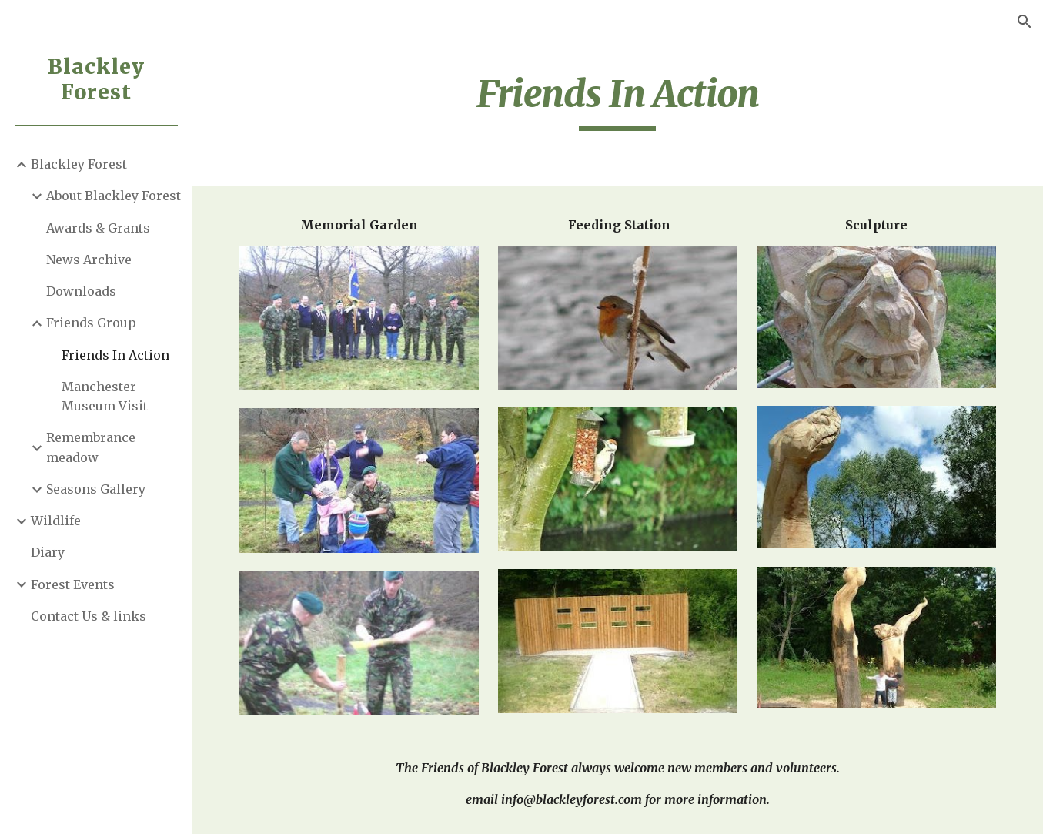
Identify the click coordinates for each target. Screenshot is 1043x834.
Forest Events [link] (73, 584)
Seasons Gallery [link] (95, 489)
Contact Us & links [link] (88, 616)
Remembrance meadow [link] (90, 447)
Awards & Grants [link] (98, 228)
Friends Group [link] (91, 322)
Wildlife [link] (56, 520)
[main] (618, 101)
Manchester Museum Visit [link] (105, 396)
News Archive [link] (89, 259)
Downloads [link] (81, 291)
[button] (1024, 21)
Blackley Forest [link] (79, 164)
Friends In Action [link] (115, 355)
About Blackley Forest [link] (113, 195)
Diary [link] (48, 552)
